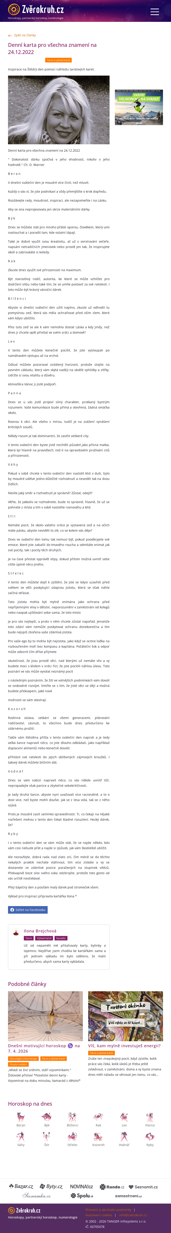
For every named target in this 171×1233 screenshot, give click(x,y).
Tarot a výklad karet (58, 60)
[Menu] (155, 11)
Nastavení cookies (99, 1215)
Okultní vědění (18, 1064)
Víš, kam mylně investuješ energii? (124, 1045)
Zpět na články (22, 35)
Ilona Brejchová (40, 931)
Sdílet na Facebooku (27, 910)
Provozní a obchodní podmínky (108, 1210)
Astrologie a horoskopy (23, 1058)
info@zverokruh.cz (133, 1215)
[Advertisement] (139, 63)
